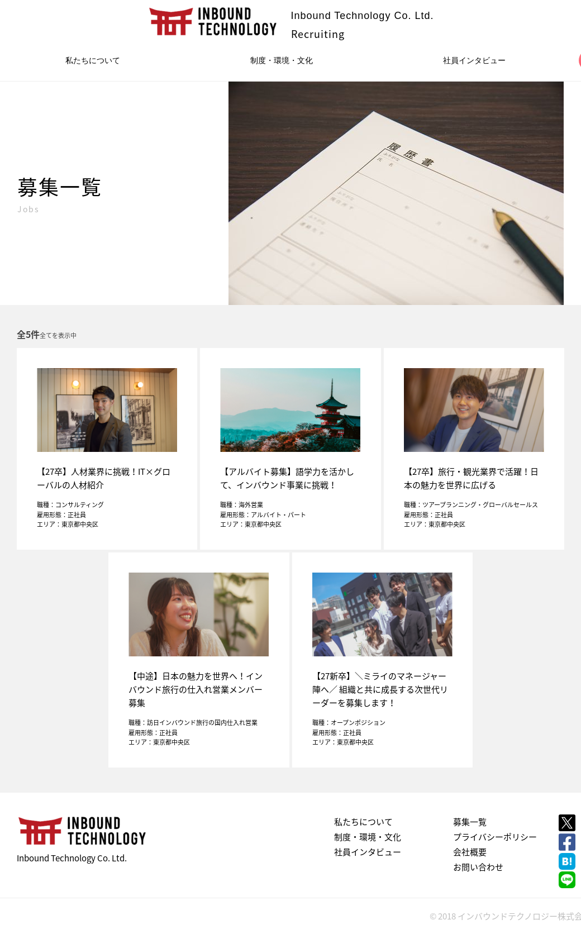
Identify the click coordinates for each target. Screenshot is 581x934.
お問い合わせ (478, 867)
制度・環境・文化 (281, 60)
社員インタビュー (474, 60)
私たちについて (92, 60)
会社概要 (470, 852)
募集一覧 (470, 822)
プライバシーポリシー (495, 837)
